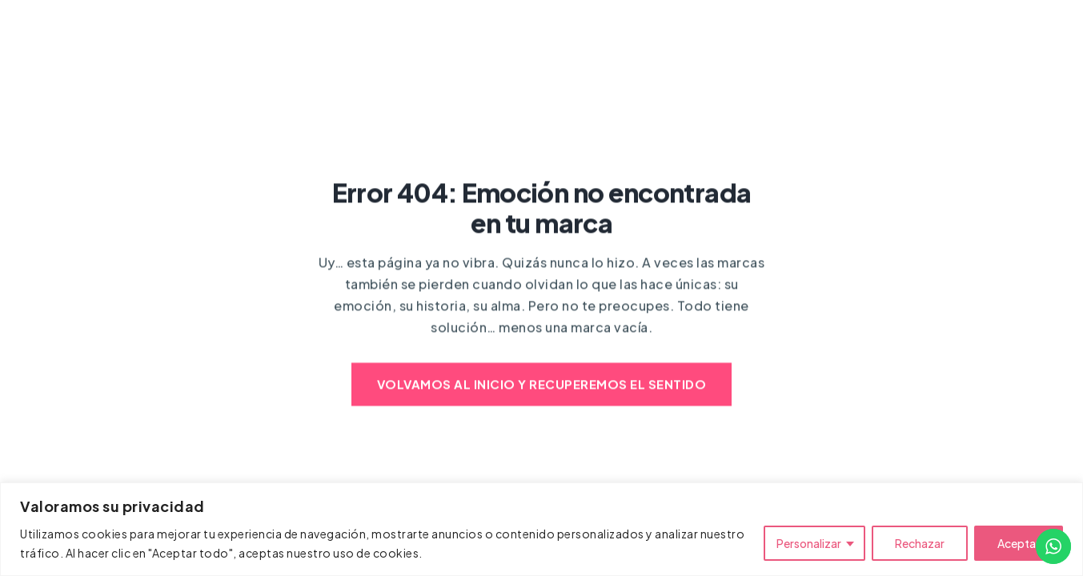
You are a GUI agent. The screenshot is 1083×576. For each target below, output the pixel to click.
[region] (541, 529)
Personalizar (808, 543)
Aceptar (1018, 543)
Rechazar (920, 543)
